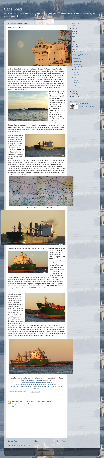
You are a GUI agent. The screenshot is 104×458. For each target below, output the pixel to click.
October (76, 64)
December (77, 52)
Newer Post (12, 441)
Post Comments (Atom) (23, 445)
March (76, 82)
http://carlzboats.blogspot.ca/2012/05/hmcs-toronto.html (29, 288)
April (75, 80)
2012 (73, 96)
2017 (73, 44)
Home (36, 441)
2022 (73, 31)
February (77, 85)
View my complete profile (86, 106)
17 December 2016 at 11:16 (43, 401)
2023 (73, 28)
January (76, 88)
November (77, 61)
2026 (73, 26)
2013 (73, 94)
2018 (73, 41)
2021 (73, 33)
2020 (73, 36)
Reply (14, 406)
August (76, 69)
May (75, 77)
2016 (73, 47)
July (75, 72)
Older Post (61, 441)
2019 (73, 39)
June (75, 75)
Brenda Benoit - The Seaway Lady (23, 401)
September (77, 67)
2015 (73, 49)
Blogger (62, 453)
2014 (73, 91)
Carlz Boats (13, 9)
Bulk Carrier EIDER (79, 58)
